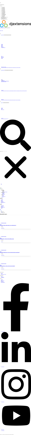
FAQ (1, 208)
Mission (2, 108)
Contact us (2, 118)
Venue (1, 200)
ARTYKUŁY (1, 224)
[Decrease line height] (5, 18)
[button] (15, 135)
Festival (2, 44)
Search (0, 151)
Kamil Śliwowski (2, 228)
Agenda (2, 45)
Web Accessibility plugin (2, 27)
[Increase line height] (6, 18)
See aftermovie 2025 (3, 47)
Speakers (2, 199)
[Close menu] (2, 188)
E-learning (2, 90)
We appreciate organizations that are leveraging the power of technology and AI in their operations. (10, 67)
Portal (1, 79)
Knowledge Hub (2, 192)
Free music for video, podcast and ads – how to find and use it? (8, 225)
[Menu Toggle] (0, 33)
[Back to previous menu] (0, 188)
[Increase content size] (7, 17)
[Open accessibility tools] (0, 2)
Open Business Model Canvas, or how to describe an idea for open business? (10, 252)
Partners (2, 46)
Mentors (2, 206)
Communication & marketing (3, 236)
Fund (3, 191)
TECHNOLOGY (2, 80)
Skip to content (1, 30)
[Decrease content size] (6, 17)
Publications (2, 99)
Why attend (2, 56)
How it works (2, 57)
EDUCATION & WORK (3, 81)
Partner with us (2, 109)
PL (0, 209)
